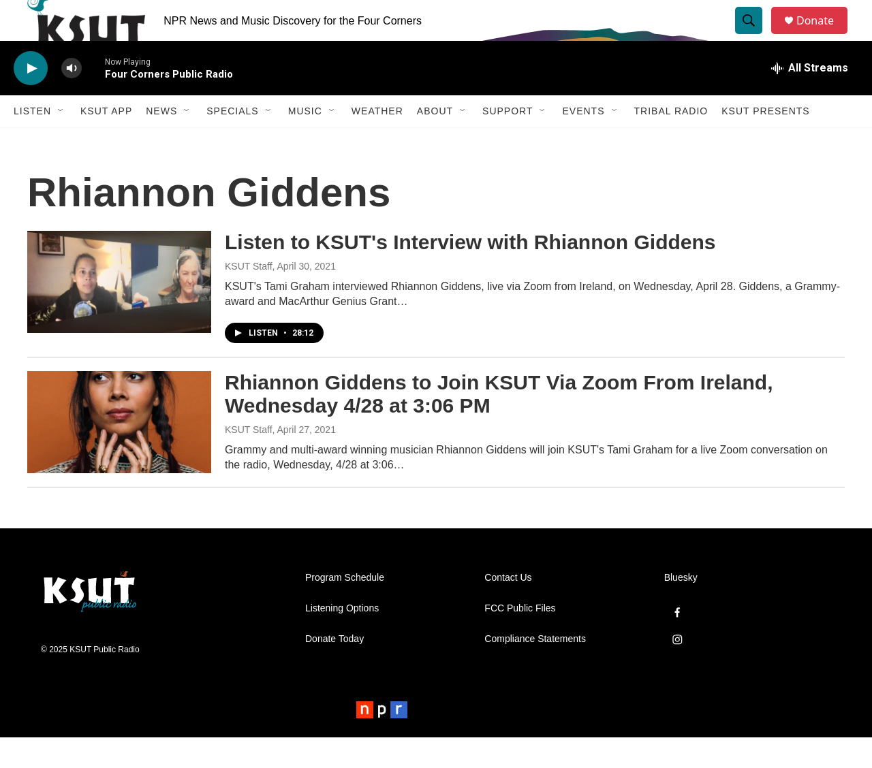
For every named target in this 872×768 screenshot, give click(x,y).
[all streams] (809, 98)
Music (305, 141)
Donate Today (334, 670)
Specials (232, 141)
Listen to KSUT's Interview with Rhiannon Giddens (470, 272)
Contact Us (507, 608)
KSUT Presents (765, 141)
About (435, 141)
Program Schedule (344, 608)
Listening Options (342, 639)
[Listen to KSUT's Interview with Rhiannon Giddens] (119, 312)
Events (583, 141)
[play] (31, 99)
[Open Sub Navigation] (61, 141)
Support (507, 141)
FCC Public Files (519, 639)
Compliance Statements (535, 670)
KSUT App (106, 141)
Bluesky (681, 608)
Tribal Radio (671, 141)
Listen (32, 141)
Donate (824, 36)
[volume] (71, 99)
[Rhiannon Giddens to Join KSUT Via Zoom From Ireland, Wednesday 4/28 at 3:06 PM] (119, 453)
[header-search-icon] (754, 36)
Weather (377, 141)
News (161, 141)
